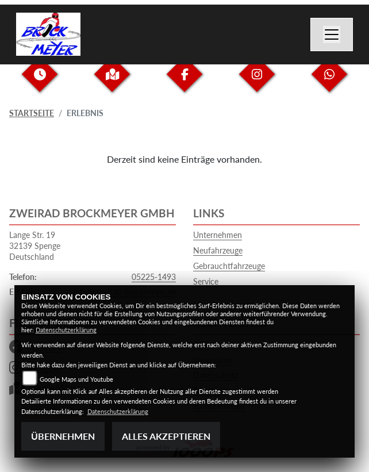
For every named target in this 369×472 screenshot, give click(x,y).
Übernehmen (63, 436)
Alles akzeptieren (166, 436)
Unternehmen (217, 235)
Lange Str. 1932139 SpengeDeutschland (34, 245)
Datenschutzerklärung (66, 329)
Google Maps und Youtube (76, 379)
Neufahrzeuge (218, 250)
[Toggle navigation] (331, 34)
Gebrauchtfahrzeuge (229, 266)
